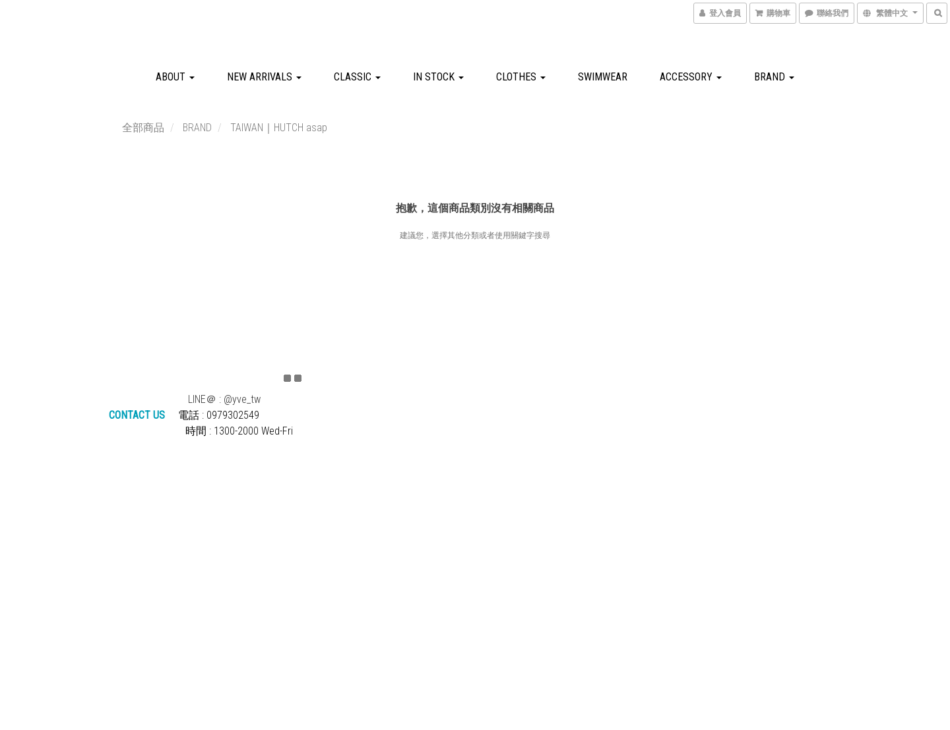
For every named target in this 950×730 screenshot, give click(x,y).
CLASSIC (357, 77)
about (175, 77)
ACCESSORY (691, 77)
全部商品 (143, 127)
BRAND (774, 77)
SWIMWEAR (602, 77)
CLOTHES (521, 77)
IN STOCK (438, 77)
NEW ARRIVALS (264, 77)
